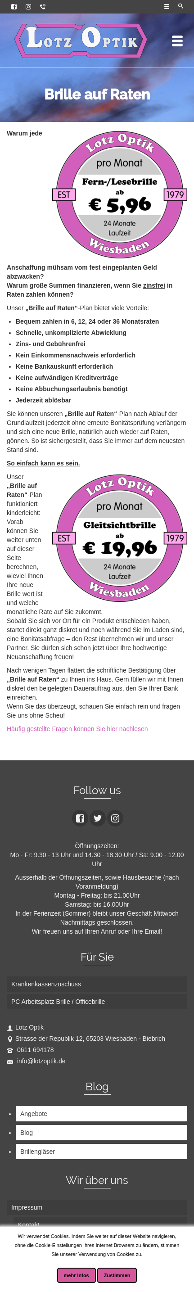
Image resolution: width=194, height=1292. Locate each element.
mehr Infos (76, 1275)
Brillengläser (37, 1151)
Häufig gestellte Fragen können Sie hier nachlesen (77, 728)
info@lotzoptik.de (36, 1061)
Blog (26, 1132)
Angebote (33, 1113)
